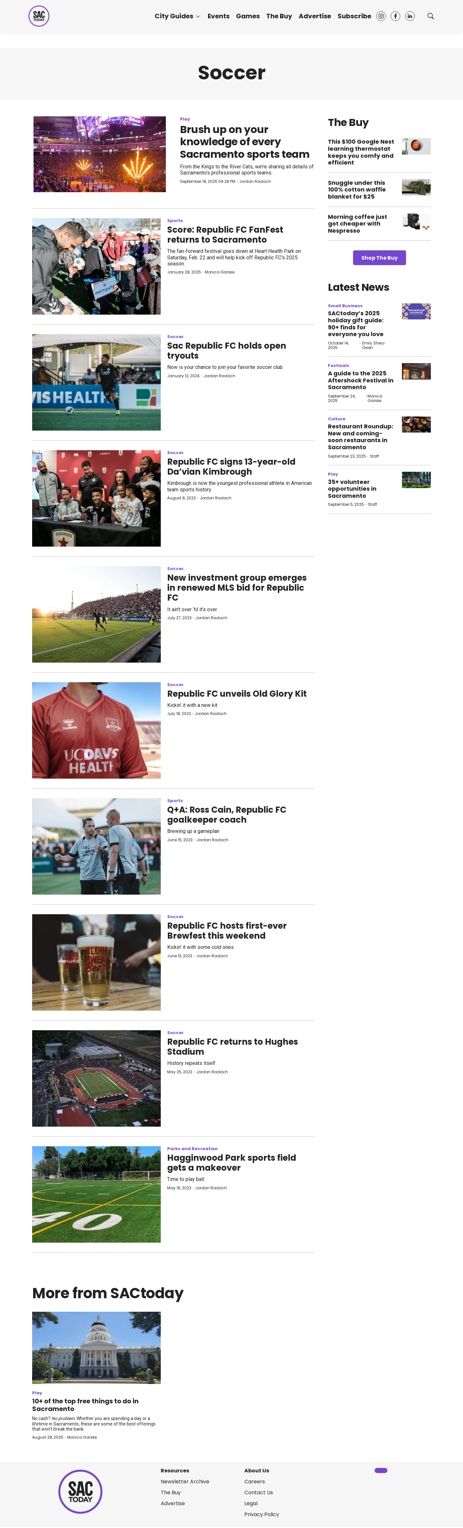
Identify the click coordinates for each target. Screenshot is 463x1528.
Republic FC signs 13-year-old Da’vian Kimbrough (231, 467)
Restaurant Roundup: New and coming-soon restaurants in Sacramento (360, 436)
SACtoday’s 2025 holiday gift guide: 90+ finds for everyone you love (356, 323)
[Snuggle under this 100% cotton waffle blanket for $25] (416, 187)
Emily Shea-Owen (374, 345)
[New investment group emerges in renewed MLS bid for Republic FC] (96, 614)
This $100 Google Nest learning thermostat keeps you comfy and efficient (361, 152)
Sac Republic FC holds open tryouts (226, 351)
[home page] (39, 15)
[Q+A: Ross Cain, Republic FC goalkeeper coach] (96, 846)
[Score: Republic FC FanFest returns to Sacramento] (96, 266)
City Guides (174, 16)
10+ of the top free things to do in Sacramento (85, 1405)
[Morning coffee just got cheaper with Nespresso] (416, 221)
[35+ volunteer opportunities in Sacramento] (416, 480)
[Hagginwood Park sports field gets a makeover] (96, 1194)
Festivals (338, 365)
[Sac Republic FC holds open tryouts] (96, 382)
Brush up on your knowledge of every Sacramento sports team (244, 141)
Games (248, 16)
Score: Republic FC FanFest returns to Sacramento (225, 235)
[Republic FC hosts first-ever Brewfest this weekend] (96, 962)
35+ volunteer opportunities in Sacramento (352, 489)
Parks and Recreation (192, 1149)
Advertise (315, 16)
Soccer (175, 337)
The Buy (279, 16)
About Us (256, 1471)
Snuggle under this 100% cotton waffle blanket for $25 (357, 190)
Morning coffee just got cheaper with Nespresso (357, 224)
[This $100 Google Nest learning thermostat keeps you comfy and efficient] (416, 146)
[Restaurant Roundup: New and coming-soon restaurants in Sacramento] (416, 424)
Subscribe (354, 16)
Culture (336, 419)
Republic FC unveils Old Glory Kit (237, 694)
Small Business (345, 306)
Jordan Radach (255, 181)
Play (185, 119)
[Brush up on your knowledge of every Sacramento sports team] (99, 154)
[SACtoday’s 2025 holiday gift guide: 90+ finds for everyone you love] (416, 311)
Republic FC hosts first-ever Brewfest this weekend (227, 931)
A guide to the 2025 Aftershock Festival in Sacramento (361, 380)
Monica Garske (219, 272)
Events (219, 16)
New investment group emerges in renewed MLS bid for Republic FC (237, 587)
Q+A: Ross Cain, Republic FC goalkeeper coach (226, 815)
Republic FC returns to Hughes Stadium (232, 1047)
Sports (175, 221)
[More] (198, 16)
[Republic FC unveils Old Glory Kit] (96, 730)
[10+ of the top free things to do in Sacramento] (96, 1348)
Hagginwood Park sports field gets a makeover (231, 1163)
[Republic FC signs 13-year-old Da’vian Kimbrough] (96, 498)
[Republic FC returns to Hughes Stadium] (96, 1078)
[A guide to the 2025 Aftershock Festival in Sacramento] (416, 371)
